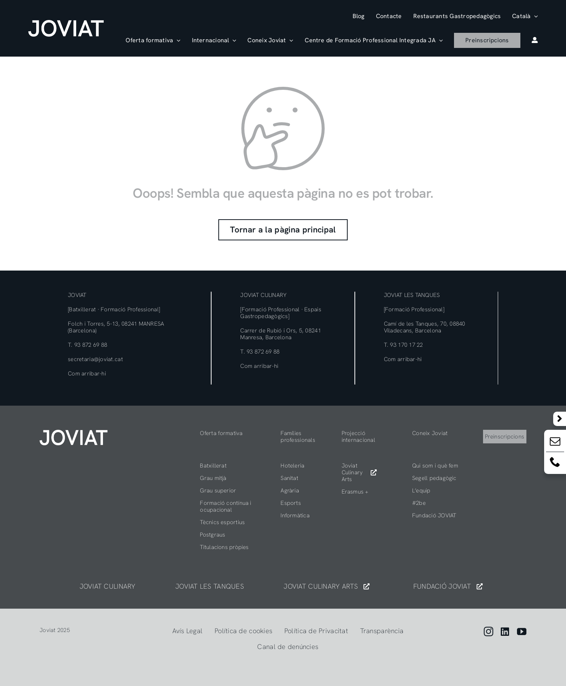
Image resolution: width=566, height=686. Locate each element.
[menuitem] (525, 16)
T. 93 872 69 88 (87, 345)
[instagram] (488, 631)
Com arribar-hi (87, 373)
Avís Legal (187, 630)
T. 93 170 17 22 (403, 345)
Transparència (382, 630)
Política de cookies (243, 630)
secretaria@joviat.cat (95, 359)
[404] (73, 433)
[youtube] (521, 631)
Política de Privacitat (316, 630)
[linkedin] (505, 631)
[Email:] (555, 442)
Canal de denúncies (287, 646)
